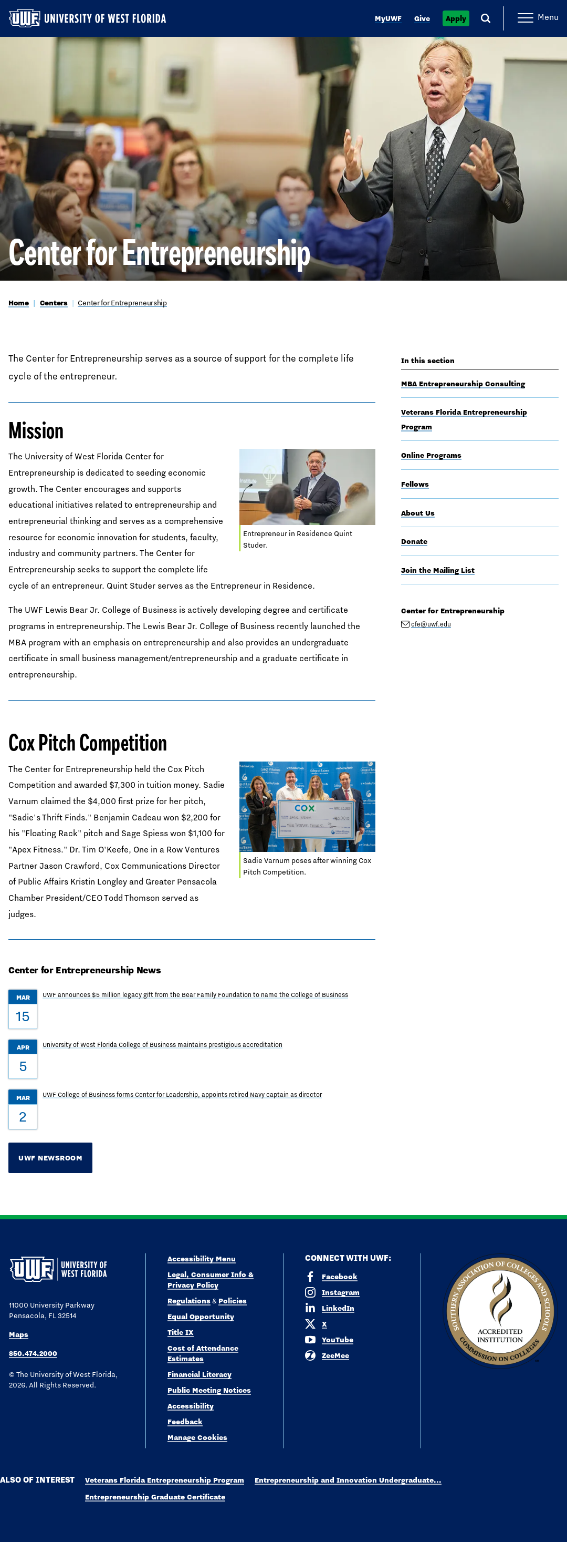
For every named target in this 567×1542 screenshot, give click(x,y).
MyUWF (388, 18)
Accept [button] (371, 1526)
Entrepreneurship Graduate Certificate (155, 1497)
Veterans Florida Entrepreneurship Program (164, 1480)
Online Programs (431, 455)
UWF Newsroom (50, 1158)
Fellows (415, 484)
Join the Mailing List (438, 570)
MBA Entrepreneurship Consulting (463, 383)
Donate (414, 541)
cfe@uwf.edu (431, 624)
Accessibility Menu (201, 1258)
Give (422, 18)
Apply (456, 18)
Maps (18, 1334)
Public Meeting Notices (209, 1390)
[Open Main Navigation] (538, 18)
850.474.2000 (33, 1353)
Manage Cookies (197, 1437)
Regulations (189, 1300)
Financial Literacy (199, 1374)
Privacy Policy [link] (321, 1526)
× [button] (558, 1517)
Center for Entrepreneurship (122, 303)
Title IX (180, 1332)
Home (18, 302)
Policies (232, 1300)
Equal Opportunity (200, 1316)
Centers (54, 302)
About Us (418, 513)
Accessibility (190, 1406)
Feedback (185, 1421)
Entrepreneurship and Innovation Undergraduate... (348, 1480)
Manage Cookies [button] (419, 1526)
